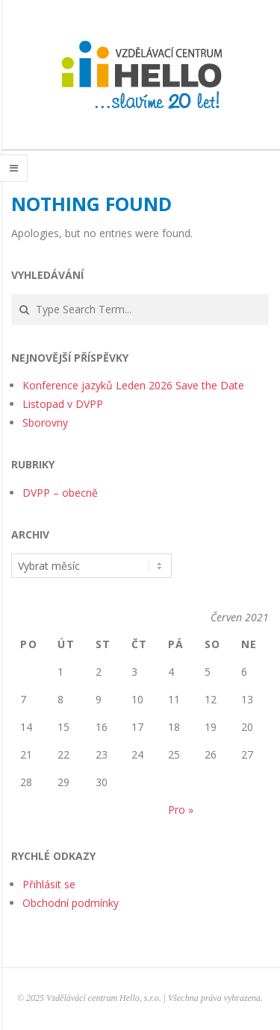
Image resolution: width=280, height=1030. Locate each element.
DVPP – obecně (60, 493)
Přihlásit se (48, 884)
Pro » (180, 810)
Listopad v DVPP (62, 404)
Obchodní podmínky (70, 903)
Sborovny (45, 422)
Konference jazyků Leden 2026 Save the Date (133, 385)
